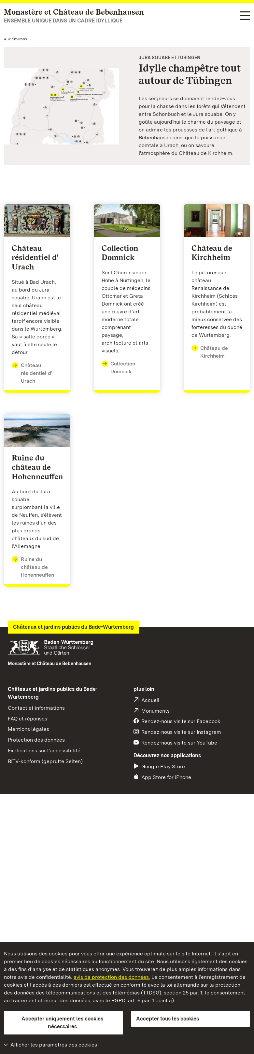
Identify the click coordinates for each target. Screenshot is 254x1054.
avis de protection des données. (112, 977)
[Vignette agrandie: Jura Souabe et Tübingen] (61, 106)
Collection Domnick (118, 367)
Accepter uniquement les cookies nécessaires (62, 1023)
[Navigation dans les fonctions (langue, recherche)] (245, 16)
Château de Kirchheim (209, 351)
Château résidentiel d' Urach (32, 373)
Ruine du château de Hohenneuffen (33, 566)
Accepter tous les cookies (167, 1019)
